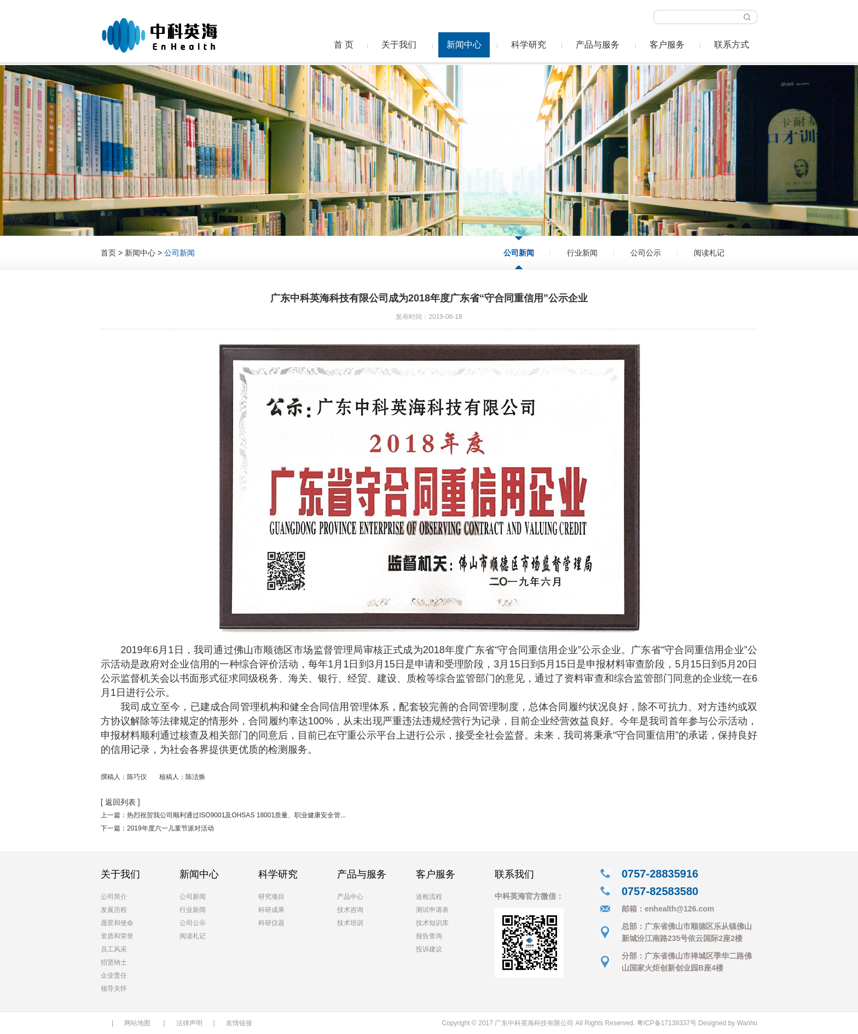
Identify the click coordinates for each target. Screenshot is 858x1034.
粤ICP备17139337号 (667, 1023)
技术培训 (350, 923)
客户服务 (667, 44)
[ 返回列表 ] (120, 802)
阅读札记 (709, 252)
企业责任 (114, 975)
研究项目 (271, 897)
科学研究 (528, 44)
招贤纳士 (114, 962)
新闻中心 (464, 44)
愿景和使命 (117, 923)
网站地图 (137, 1023)
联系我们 (514, 874)
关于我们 (398, 44)
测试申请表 (432, 910)
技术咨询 (350, 910)
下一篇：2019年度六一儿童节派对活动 (157, 828)
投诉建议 (429, 949)
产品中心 (350, 897)
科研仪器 (271, 923)
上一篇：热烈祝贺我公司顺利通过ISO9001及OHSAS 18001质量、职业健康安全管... (223, 815)
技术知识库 (432, 923)
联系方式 (731, 44)
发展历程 (114, 910)
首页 (108, 252)
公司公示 (645, 252)
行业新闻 (582, 252)
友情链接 (239, 1023)
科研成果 (271, 910)
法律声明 (189, 1023)
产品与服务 (597, 44)
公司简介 (114, 897)
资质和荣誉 (117, 936)
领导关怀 (114, 988)
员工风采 (114, 949)
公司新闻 (518, 252)
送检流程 (429, 897)
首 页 (343, 44)
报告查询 (429, 936)
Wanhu (747, 1023)
